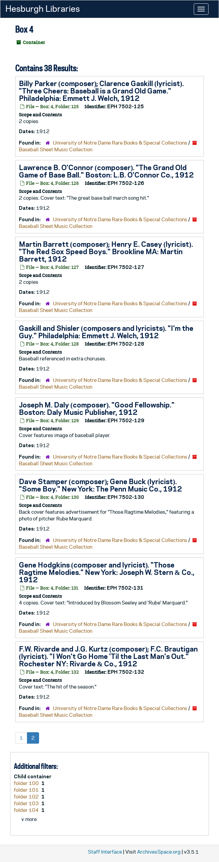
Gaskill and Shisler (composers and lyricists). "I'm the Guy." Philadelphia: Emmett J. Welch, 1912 (106, 332)
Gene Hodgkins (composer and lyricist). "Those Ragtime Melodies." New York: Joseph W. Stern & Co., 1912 (106, 572)
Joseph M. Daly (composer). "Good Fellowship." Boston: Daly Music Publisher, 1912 (97, 408)
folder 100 (27, 783)
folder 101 (27, 790)
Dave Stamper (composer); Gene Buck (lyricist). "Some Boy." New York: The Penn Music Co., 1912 (100, 485)
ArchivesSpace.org (159, 852)
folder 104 (27, 810)
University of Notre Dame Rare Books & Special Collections (120, 143)
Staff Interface (105, 852)
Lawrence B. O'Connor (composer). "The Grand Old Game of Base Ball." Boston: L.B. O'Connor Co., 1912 (106, 171)
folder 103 (27, 803)
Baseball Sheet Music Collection (55, 149)
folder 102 (27, 796)
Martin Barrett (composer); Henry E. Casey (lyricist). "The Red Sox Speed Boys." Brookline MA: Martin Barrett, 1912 (106, 251)
